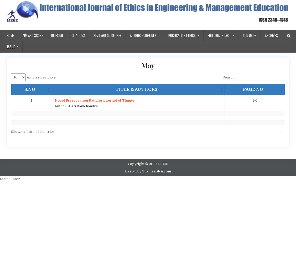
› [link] (280, 132)
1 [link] (272, 132)
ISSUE (11, 46)
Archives (271, 35)
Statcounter (10, 179)
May (148, 65)
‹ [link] (262, 132)
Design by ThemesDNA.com (148, 171)
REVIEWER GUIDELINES (108, 35)
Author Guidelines (143, 35)
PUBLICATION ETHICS (182, 35)
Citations (78, 35)
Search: (229, 77)
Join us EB (250, 35)
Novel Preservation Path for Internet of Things (94, 100)
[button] (48, 89)
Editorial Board (219, 35)
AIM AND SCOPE (33, 35)
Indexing (57, 35)
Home (10, 35)
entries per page (41, 77)
